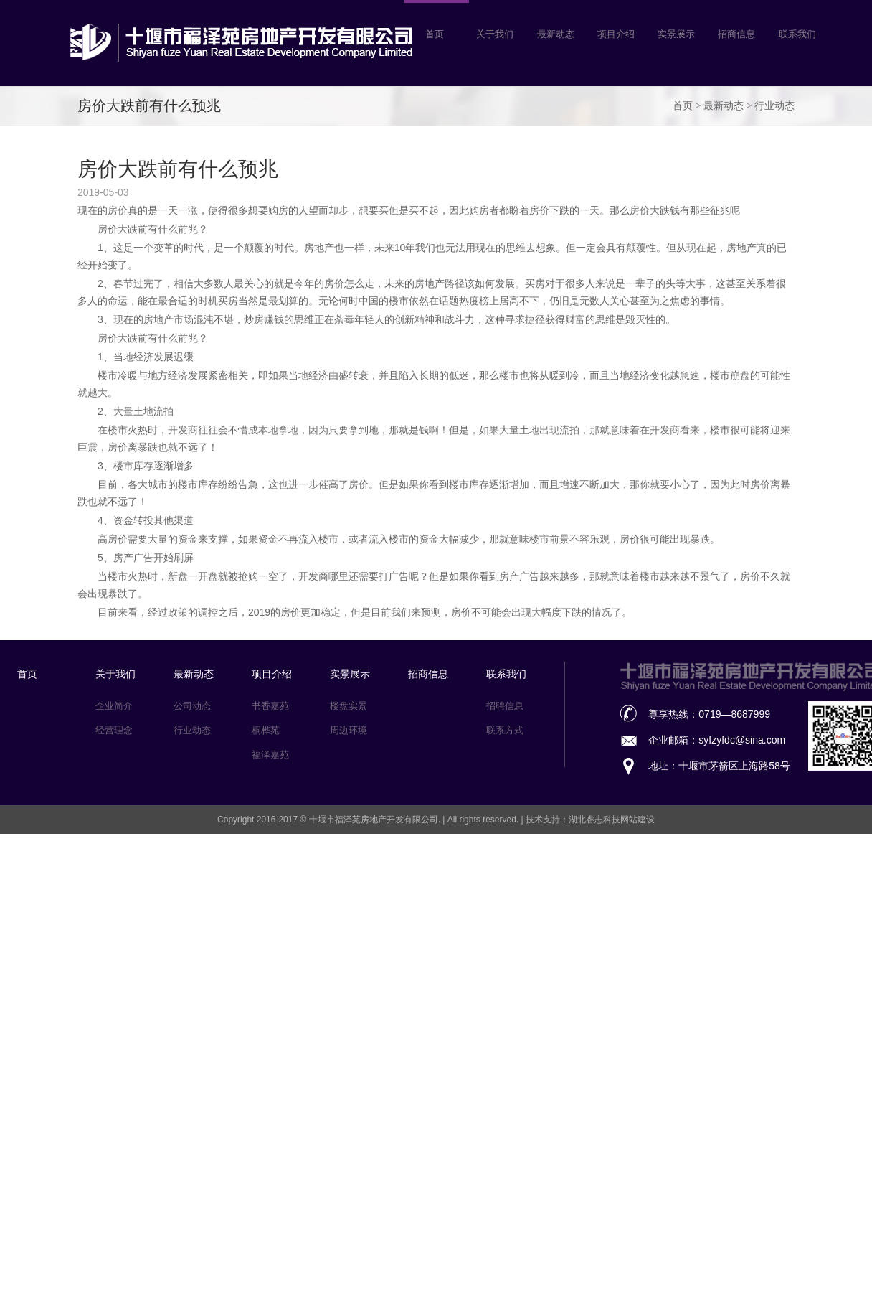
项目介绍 (272, 674)
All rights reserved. (484, 820)
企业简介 (114, 705)
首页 (683, 105)
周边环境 (348, 730)
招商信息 (428, 674)
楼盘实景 (348, 705)
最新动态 (723, 105)
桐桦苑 (266, 730)
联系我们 (506, 674)
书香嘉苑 (270, 705)
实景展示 (350, 674)
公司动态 (192, 705)
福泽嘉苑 (270, 754)
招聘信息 (504, 705)
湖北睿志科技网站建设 (612, 820)
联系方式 (504, 730)
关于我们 (115, 674)
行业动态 (774, 105)
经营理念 (114, 730)
